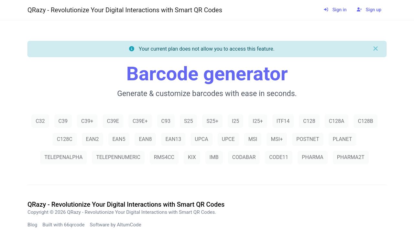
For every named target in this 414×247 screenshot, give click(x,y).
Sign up (369, 10)
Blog (32, 225)
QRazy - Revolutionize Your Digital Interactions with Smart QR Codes (124, 10)
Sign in (334, 10)
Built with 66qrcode (63, 225)
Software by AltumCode (115, 225)
